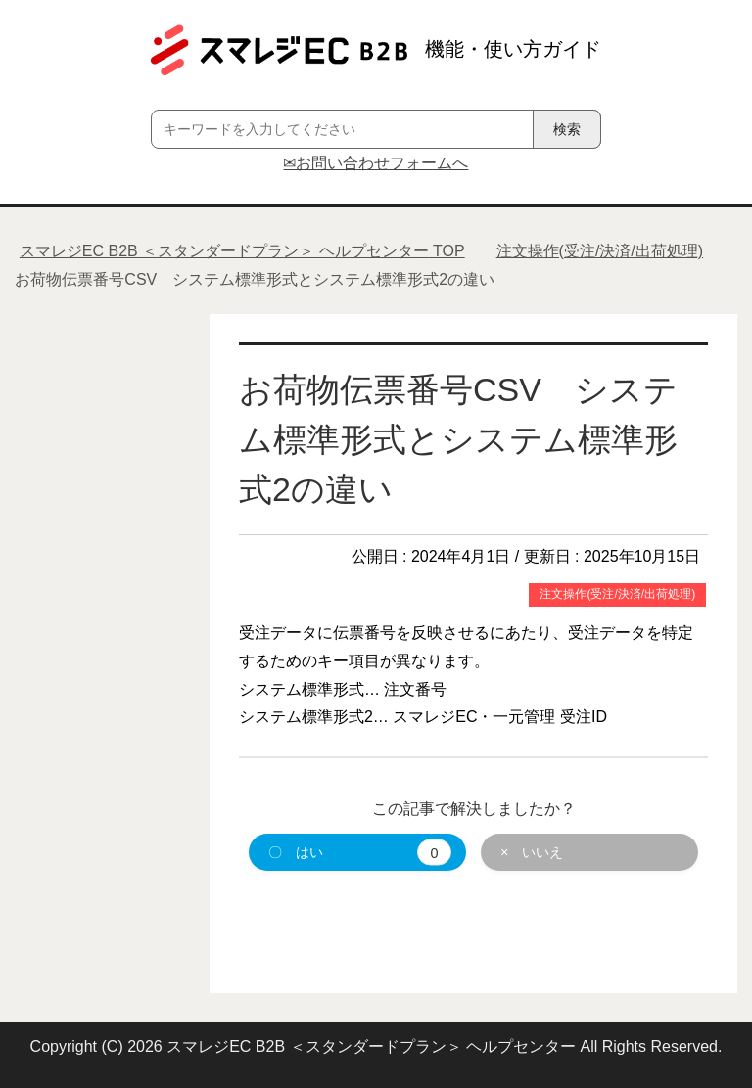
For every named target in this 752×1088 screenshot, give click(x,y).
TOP (242, 251)
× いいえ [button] (531, 852)
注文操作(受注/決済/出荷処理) (617, 594)
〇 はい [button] (359, 852)
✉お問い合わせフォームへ (375, 163)
